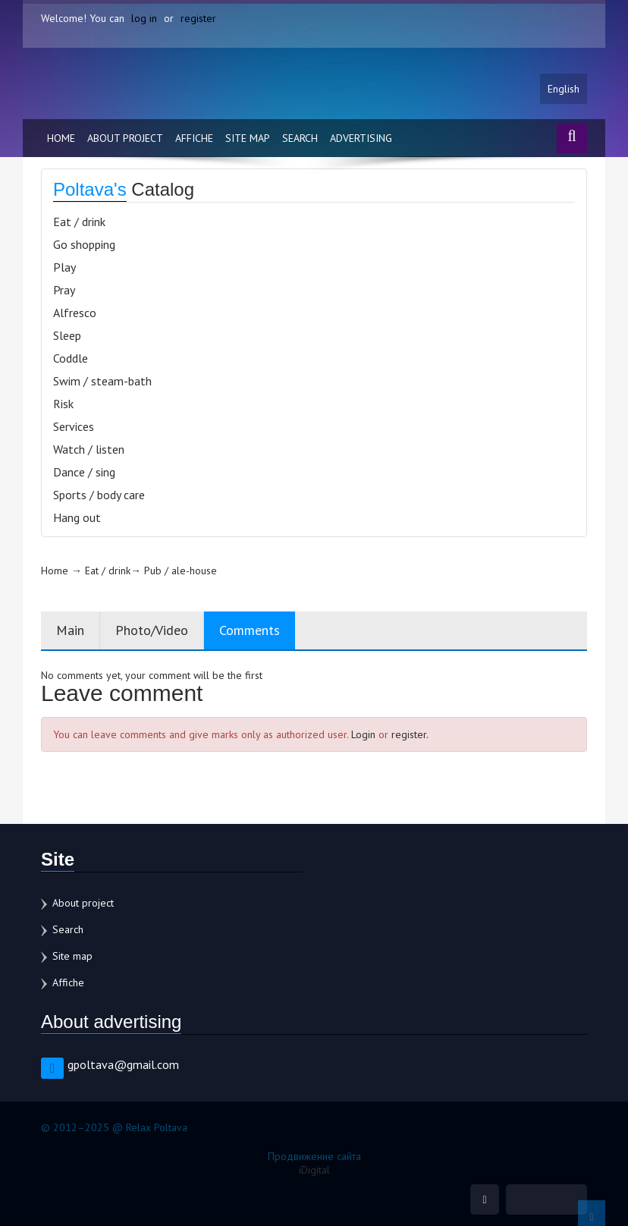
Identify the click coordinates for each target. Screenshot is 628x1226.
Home (61, 138)
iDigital (314, 1170)
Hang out (77, 517)
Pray (64, 289)
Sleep (67, 335)
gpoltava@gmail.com (123, 1064)
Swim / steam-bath (102, 380)
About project (125, 138)
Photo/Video (151, 630)
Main (70, 630)
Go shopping (84, 244)
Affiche (194, 138)
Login (363, 734)
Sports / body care (99, 494)
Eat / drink (79, 221)
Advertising (361, 138)
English (563, 89)
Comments (249, 630)
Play (64, 267)
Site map (247, 138)
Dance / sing (84, 471)
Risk (63, 403)
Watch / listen (88, 449)
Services (73, 426)
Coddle (70, 358)
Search (300, 138)
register (198, 18)
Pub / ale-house (180, 570)
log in (144, 18)
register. (410, 734)
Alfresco (74, 312)
